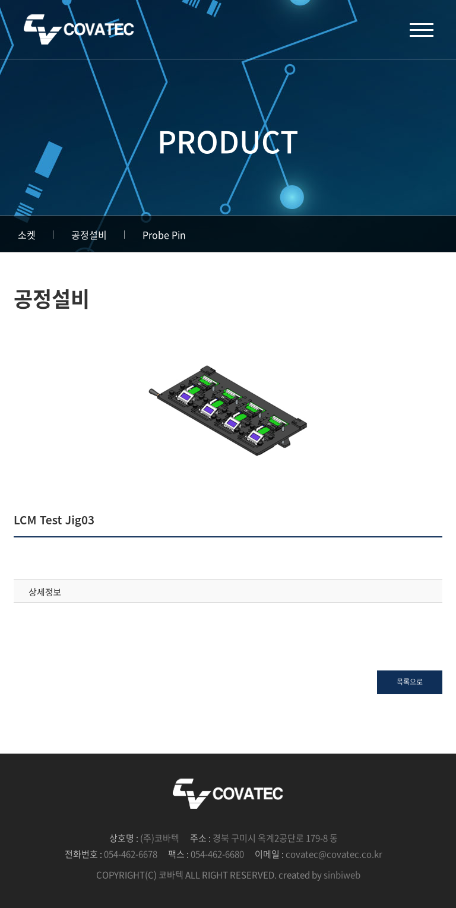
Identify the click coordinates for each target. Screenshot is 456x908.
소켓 (27, 234)
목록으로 (410, 681)
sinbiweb (342, 874)
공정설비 (89, 234)
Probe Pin (164, 234)
